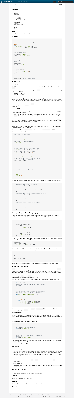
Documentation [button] (23, 1)
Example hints (18, 18)
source (18, 4)
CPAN (20, 4)
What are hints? (18, 17)
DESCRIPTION (16, 14)
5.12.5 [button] (14, 1)
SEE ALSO (16, 28)
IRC (49, 396)
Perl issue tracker (40, 396)
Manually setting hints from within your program (22, 19)
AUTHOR (15, 26)
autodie (14, 86)
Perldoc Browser (6, 2)
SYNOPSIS (16, 13)
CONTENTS (15, 9)
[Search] (65, 2)
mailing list (45, 396)
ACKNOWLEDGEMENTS (18, 24)
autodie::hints (14, 4)
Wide (54, 1)
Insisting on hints (17, 22)
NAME (15, 12)
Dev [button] (18, 1)
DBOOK (25, 394)
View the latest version (42, 6)
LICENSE (15, 27)
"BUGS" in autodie (57, 354)
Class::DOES (17, 389)
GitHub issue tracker (37, 394)
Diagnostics (16, 23)
